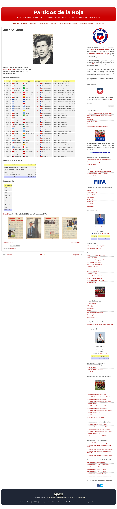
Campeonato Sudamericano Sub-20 (97, 408)
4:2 (37, 104)
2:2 (37, 106)
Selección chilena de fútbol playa (96, 462)
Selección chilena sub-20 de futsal (96, 469)
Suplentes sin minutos (93, 271)
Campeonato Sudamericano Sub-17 (97, 399)
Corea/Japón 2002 (92, 192)
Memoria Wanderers (92, 124)
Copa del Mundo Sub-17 (93, 403)
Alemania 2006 (91, 195)
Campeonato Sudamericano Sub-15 (97, 394)
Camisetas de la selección (94, 262)
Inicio (42, 255)
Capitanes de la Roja (92, 266)
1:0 (37, 113)
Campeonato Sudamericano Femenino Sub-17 (99, 401)
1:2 (37, 95)
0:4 (37, 129)
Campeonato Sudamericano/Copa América (99, 159)
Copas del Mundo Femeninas (95, 369)
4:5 (37, 120)
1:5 (37, 135)
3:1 (37, 117)
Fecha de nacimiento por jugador (96, 260)
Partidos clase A (91, 303)
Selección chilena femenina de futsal (97, 473)
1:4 (37, 122)
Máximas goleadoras (92, 315)
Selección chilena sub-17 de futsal (96, 471)
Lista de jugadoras (92, 306)
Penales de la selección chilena (95, 280)
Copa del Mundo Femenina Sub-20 (96, 415)
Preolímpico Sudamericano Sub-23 (96, 417)
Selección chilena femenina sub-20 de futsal (99, 476)
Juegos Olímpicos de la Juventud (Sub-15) (99, 397)
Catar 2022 (90, 204)
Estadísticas (100, 23)
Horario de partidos (92, 273)
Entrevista (6, 214)
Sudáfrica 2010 (91, 197)
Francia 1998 (90, 190)
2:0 (37, 101)
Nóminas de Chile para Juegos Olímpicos (98, 443)
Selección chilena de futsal (94, 467)
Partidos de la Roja (58, 12)
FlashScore (90, 119)
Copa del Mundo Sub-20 (93, 412)
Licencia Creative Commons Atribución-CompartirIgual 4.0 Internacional (65, 497)
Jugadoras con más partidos (95, 312)
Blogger (94, 502)
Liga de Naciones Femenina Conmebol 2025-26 (100, 324)
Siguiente (77, 255)
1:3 (37, 124)
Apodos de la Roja (92, 257)
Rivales (53, 23)
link (93, 64)
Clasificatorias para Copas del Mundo (97, 162)
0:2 (37, 90)
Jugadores (33, 23)
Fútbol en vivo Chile (92, 121)
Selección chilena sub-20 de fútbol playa (98, 464)
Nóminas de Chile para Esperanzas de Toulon (99, 455)
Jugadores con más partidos (68, 23)
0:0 (37, 99)
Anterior (7, 255)
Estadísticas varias (92, 282)
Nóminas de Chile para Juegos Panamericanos (100, 449)
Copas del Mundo (92, 164)
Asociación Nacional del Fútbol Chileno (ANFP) (100, 113)
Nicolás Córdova (101, 227)
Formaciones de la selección (94, 264)
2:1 (37, 88)
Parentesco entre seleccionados (96, 269)
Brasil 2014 (90, 199)
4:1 (37, 83)
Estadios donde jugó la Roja (94, 276)
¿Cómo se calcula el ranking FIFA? (96, 246)
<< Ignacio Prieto (8, 242)
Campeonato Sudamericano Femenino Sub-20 (99, 410)
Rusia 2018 (90, 201)
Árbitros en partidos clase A (94, 278)
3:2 (37, 138)
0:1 (37, 85)
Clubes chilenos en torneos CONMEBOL (98, 126)
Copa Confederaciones (93, 372)
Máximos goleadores (86, 23)
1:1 (37, 92)
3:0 (37, 145)
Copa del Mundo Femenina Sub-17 (96, 406)
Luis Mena (101, 345)
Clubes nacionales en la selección (96, 255)
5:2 (37, 97)
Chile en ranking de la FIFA (94, 248)
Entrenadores (44, 23)
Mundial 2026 (90, 206)
